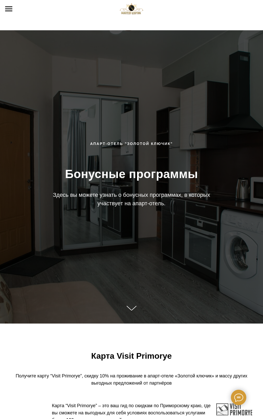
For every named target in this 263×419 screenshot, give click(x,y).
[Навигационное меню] (8, 9)
